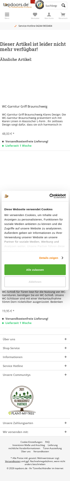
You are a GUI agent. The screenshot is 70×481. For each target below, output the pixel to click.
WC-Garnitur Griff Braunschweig (24, 106)
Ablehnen (35, 281)
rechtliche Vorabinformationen (24, 448)
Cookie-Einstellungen (31, 442)
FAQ (47, 442)
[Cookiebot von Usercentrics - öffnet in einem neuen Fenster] (50, 196)
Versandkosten (41, 451)
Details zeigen (48, 257)
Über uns (26, 451)
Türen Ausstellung (52, 448)
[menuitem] (63, 15)
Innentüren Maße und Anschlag (29, 445)
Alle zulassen (35, 269)
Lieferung (53, 445)
